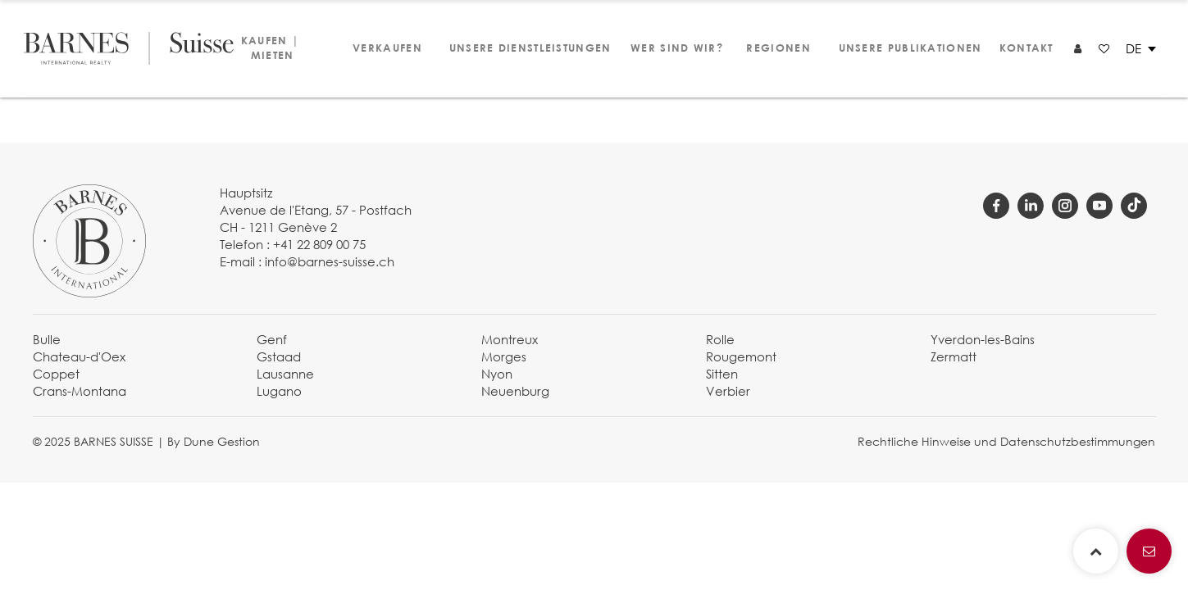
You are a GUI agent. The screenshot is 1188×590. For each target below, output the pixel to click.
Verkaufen (384, 47)
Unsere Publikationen (903, 47)
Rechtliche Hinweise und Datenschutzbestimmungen (1006, 441)
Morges (503, 356)
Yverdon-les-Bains (983, 339)
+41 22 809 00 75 (319, 244)
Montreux (509, 339)
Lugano (279, 391)
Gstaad (279, 356)
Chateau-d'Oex (79, 356)
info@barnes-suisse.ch (329, 261)
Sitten (722, 373)
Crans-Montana (79, 391)
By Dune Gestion (213, 441)
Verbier (728, 391)
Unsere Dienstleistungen (521, 47)
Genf (272, 339)
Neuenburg (515, 391)
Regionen (775, 47)
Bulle (47, 339)
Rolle (720, 339)
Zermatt (953, 356)
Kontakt (1024, 47)
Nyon (496, 373)
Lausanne (285, 373)
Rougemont (741, 356)
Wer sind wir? (670, 47)
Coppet (56, 373)
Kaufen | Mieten (270, 47)
